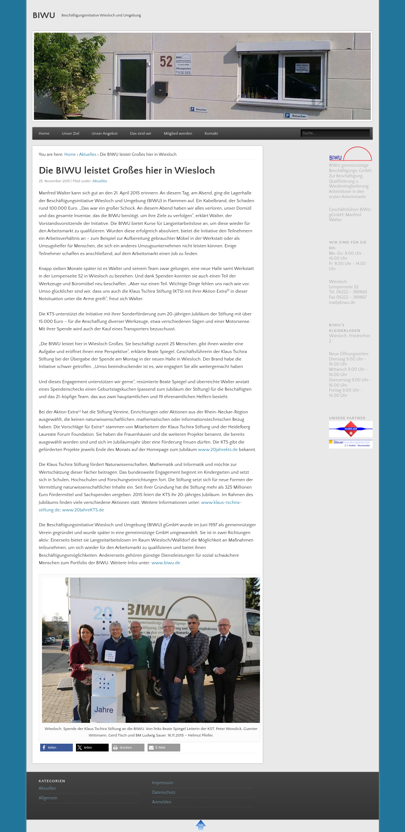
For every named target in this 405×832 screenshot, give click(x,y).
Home (44, 133)
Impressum (162, 782)
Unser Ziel (70, 133)
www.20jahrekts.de (218, 449)
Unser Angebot (105, 133)
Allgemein (48, 798)
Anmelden (161, 802)
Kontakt (211, 133)
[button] (56, 747)
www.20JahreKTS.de (83, 510)
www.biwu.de (165, 562)
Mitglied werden (178, 133)
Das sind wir (141, 133)
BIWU (43, 15)
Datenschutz (163, 792)
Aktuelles (87, 154)
